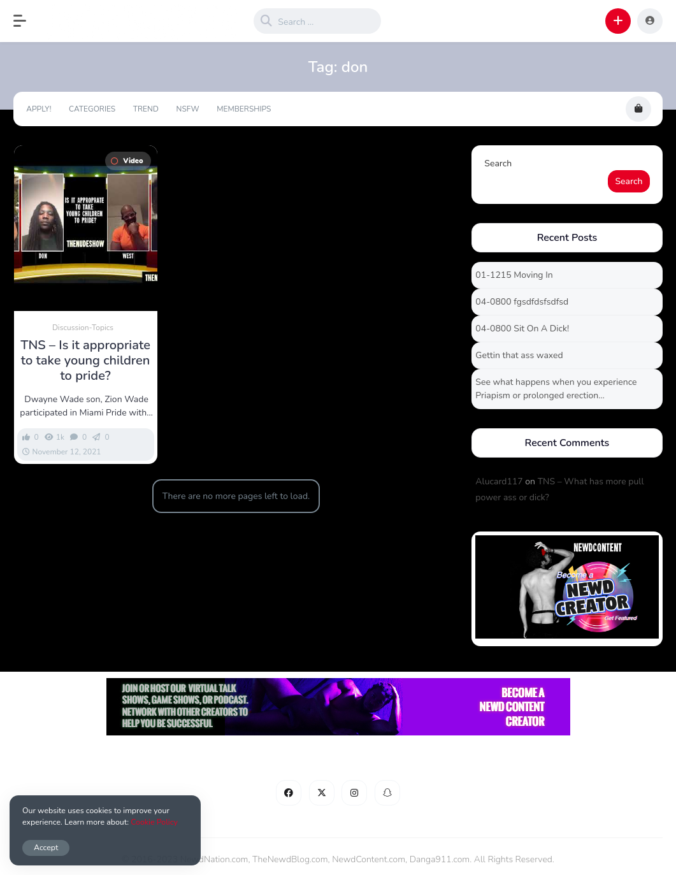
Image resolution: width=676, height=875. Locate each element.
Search (498, 163)
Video (127, 161)
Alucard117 (498, 481)
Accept (46, 847)
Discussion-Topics (82, 327)
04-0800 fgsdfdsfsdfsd (521, 302)
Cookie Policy (154, 821)
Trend (146, 109)
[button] (26, 21)
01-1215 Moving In (513, 275)
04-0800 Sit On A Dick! (522, 328)
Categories (92, 109)
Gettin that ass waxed (519, 355)
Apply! (38, 109)
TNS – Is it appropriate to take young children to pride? (85, 361)
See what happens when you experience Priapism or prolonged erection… (555, 388)
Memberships (244, 109)
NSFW (187, 109)
